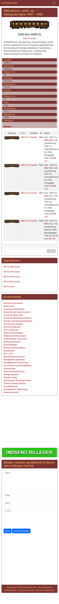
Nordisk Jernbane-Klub (14, 356)
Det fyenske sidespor (13, 324)
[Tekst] (29, 480)
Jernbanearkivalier (12, 341)
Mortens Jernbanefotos (14, 347)
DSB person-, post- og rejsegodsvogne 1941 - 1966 (23, 12)
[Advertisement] (23, 421)
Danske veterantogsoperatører (18, 321)
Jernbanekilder (10, 344)
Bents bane (9, 306)
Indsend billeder (21, 531)
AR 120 (52, 238)
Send (7, 531)
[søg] (24, 251)
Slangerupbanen (11, 374)
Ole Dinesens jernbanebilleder (18, 365)
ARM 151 (24, 137)
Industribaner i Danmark (15, 338)
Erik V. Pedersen (11, 329)
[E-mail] (29, 510)
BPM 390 (48, 168)
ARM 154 (24, 220)
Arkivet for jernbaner (13, 303)
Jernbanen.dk (9, 2)
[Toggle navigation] (54, 3)
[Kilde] (29, 495)
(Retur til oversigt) (29, 38)
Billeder (7, 126)
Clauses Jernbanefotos (14, 309)
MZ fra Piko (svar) (12, 266)
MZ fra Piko (9, 286)
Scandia (33, 137)
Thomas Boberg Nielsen (15, 383)
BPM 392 (48, 223)
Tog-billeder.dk (10, 386)
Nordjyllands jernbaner (14, 359)
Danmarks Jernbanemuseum (17, 312)
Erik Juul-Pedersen (12, 327)
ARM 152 (24, 165)
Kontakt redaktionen (45, 590)
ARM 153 (24, 193)
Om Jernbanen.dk (25, 590)
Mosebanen (9, 350)
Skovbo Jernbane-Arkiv (14, 371)
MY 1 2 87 (8, 353)
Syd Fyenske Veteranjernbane (17, 380)
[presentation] (22, 521)
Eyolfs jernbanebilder (13, 332)
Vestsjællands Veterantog (15, 389)
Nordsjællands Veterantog (16, 362)
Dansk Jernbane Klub (13, 315)
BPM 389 (48, 140)
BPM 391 (48, 196)
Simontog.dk (9, 368)
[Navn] (29, 503)
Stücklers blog (10, 377)
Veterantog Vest (11, 392)
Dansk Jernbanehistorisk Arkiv (17, 318)
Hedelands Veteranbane (15, 335)
